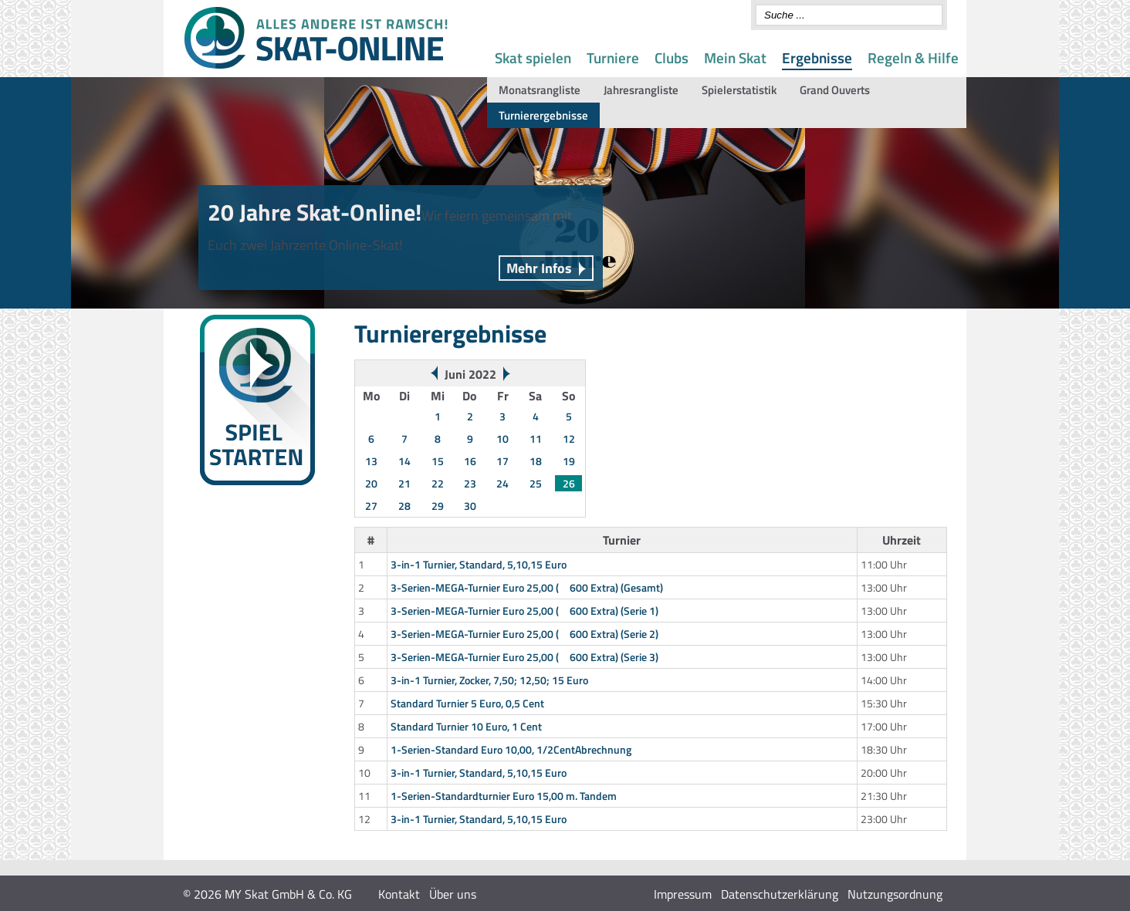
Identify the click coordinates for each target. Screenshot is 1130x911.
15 (437, 461)
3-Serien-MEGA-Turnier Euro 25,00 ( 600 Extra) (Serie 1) (524, 610)
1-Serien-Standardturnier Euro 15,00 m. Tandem (504, 796)
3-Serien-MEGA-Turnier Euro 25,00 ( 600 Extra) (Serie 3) (524, 657)
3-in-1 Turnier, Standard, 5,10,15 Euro (479, 564)
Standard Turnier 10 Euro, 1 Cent (466, 726)
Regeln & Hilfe (913, 57)
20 (371, 483)
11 (535, 438)
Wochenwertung (227, 548)
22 (437, 483)
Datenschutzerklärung (779, 894)
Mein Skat (735, 57)
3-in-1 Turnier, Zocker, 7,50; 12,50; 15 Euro (489, 680)
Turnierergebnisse (543, 115)
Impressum (683, 894)
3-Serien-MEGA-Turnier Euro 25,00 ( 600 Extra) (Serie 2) (524, 634)
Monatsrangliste (539, 90)
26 (569, 483)
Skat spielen (533, 57)
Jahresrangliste (641, 90)
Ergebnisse (817, 57)
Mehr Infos (539, 268)
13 (371, 461)
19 (569, 461)
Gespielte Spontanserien (246, 585)
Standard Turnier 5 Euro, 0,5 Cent (467, 703)
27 (371, 506)
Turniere (613, 57)
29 (437, 506)
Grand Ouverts (835, 90)
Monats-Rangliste (231, 566)
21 (404, 483)
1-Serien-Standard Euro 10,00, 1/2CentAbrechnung (511, 749)
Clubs (671, 57)
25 (535, 483)
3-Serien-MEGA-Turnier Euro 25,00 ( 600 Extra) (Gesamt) (527, 587)
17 (502, 461)
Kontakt (399, 894)
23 (470, 483)
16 (470, 461)
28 (404, 506)
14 (404, 461)
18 (535, 461)
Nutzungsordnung (895, 894)
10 (502, 438)
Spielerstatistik (739, 90)
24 (502, 483)
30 (470, 506)
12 (569, 438)
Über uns (452, 894)
